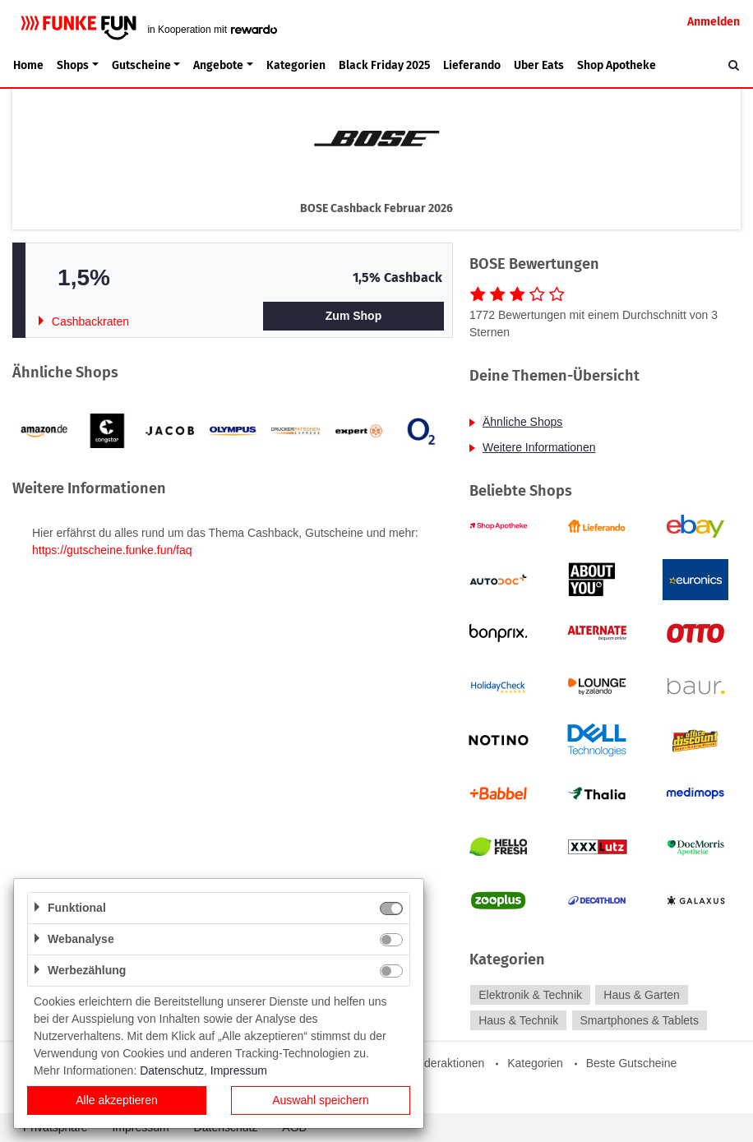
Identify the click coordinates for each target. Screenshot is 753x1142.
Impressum (238, 1070)
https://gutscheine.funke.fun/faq (112, 550)
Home (28, 65)
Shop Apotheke (616, 65)
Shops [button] (73, 65)
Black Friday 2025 (384, 65)
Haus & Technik (518, 1020)
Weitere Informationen (539, 447)
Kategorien (296, 65)
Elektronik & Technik (530, 994)
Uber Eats (539, 65)
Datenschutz (172, 1070)
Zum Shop (353, 315)
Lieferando (472, 65)
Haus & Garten (641, 994)
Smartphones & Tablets (639, 1020)
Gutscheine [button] (141, 65)
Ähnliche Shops (522, 421)
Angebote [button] (218, 65)
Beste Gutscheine (631, 1063)
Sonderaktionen (444, 1063)
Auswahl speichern (320, 1100)
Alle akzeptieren (117, 1100)
